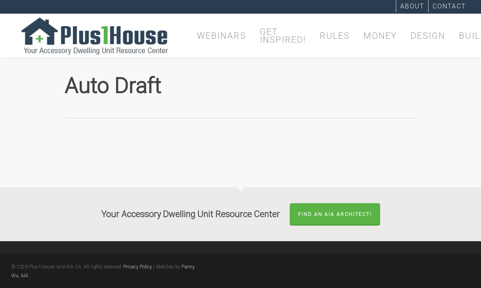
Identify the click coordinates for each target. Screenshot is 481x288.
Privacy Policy (137, 267)
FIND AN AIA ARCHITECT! (335, 214)
